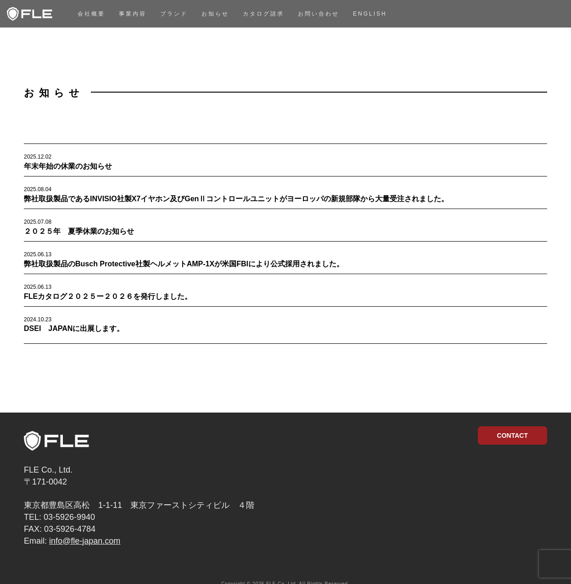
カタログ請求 (263, 14)
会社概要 (91, 14)
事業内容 (132, 14)
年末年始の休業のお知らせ (68, 166)
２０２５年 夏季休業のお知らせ (79, 231)
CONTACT (512, 435)
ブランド (174, 14)
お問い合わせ (318, 14)
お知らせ (215, 14)
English (370, 14)
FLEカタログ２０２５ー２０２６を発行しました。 (108, 296)
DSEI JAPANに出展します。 (74, 328)
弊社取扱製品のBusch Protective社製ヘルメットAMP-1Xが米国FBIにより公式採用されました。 (184, 264)
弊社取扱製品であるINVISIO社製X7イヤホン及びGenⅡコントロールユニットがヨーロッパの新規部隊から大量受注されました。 (236, 199)
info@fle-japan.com (84, 540)
